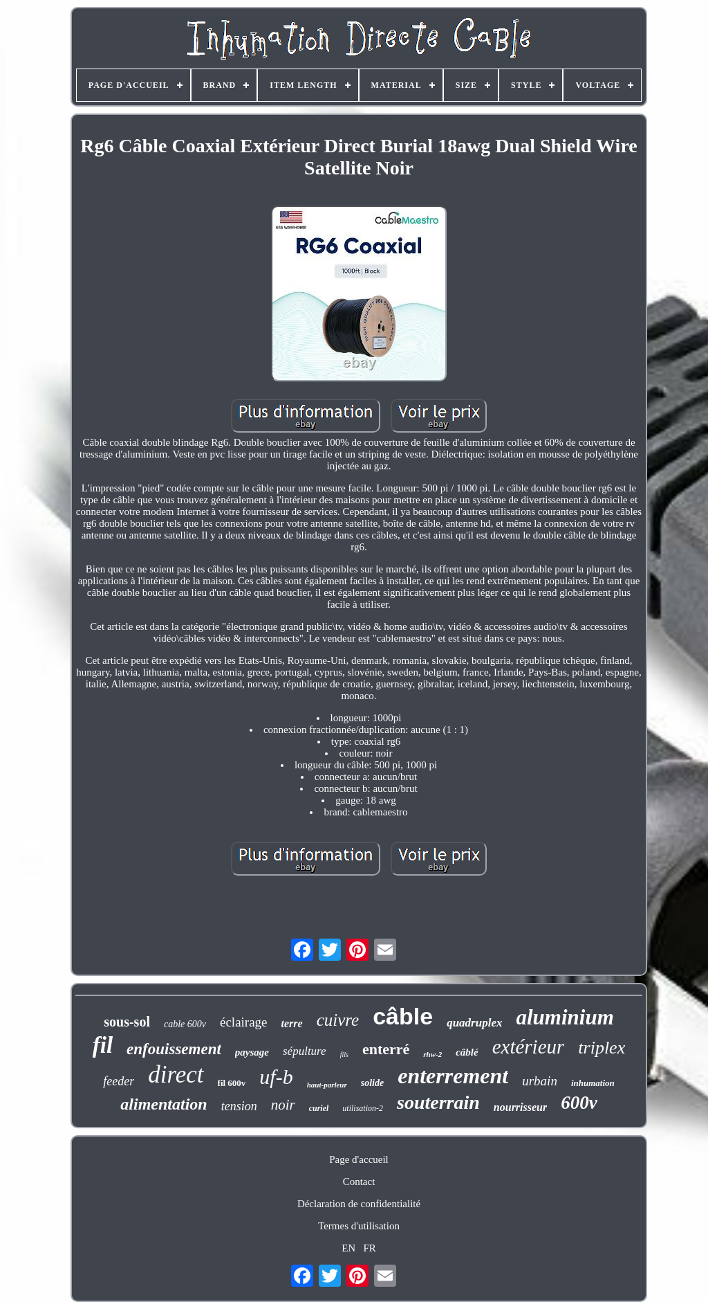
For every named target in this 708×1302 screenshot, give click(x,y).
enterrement (453, 1075)
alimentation (163, 1104)
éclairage (244, 1022)
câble (403, 1016)
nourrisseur (520, 1107)
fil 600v (232, 1083)
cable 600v (185, 1024)
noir (283, 1104)
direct (175, 1074)
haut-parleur (327, 1085)
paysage (252, 1052)
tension (239, 1106)
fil (103, 1045)
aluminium (564, 1017)
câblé (467, 1052)
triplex (601, 1048)
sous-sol (127, 1021)
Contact (359, 1181)
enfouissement (174, 1049)
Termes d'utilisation (359, 1225)
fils (344, 1054)
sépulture (304, 1051)
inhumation (593, 1083)
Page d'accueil (359, 1159)
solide (372, 1083)
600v (579, 1102)
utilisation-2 (362, 1108)
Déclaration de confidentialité (358, 1203)
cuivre (338, 1020)
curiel (319, 1108)
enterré (385, 1049)
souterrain (438, 1102)
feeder (118, 1081)
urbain (539, 1081)
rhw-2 (432, 1054)
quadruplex (474, 1022)
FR (369, 1248)
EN (348, 1248)
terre (292, 1023)
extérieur (528, 1047)
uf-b (275, 1076)
